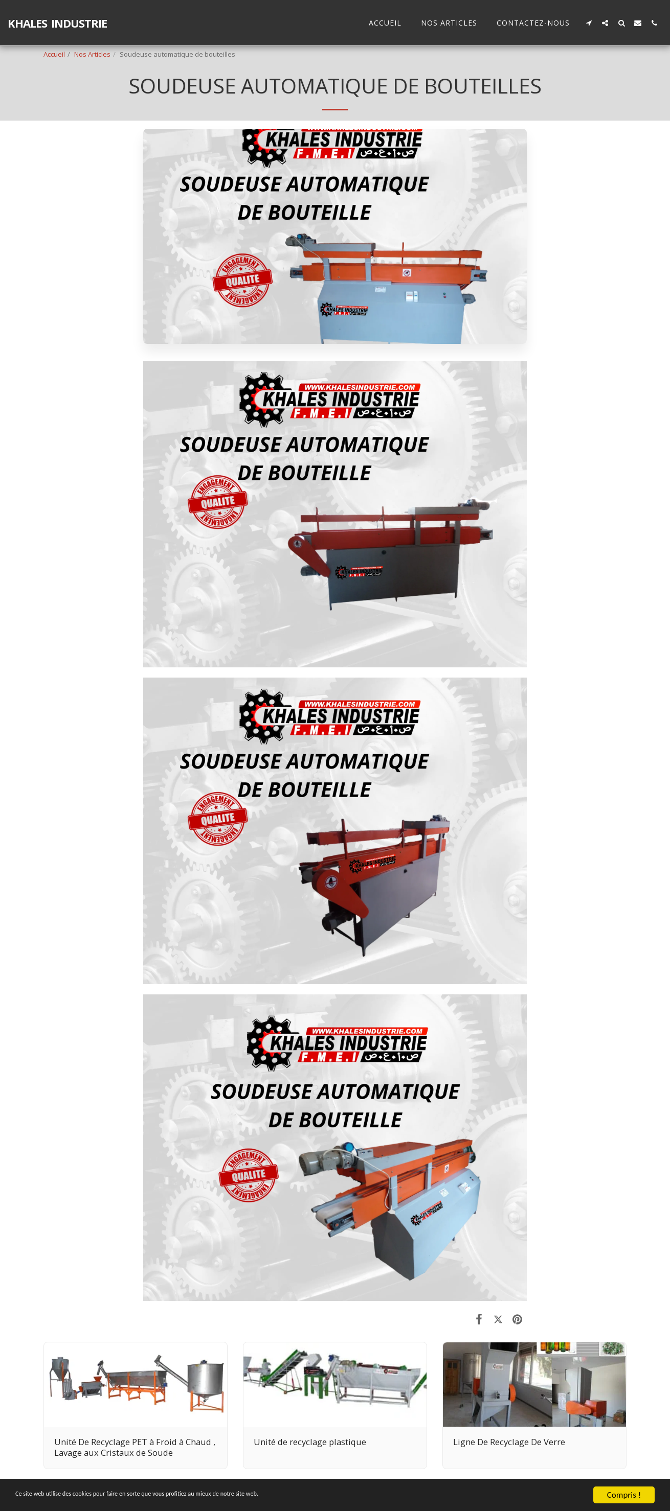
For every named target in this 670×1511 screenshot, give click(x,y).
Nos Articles (92, 54)
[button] (588, 23)
